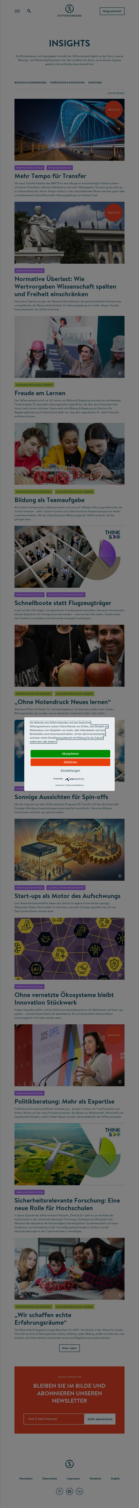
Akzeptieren (70, 754)
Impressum (59, 785)
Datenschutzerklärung (74, 785)
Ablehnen (70, 762)
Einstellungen (70, 771)
